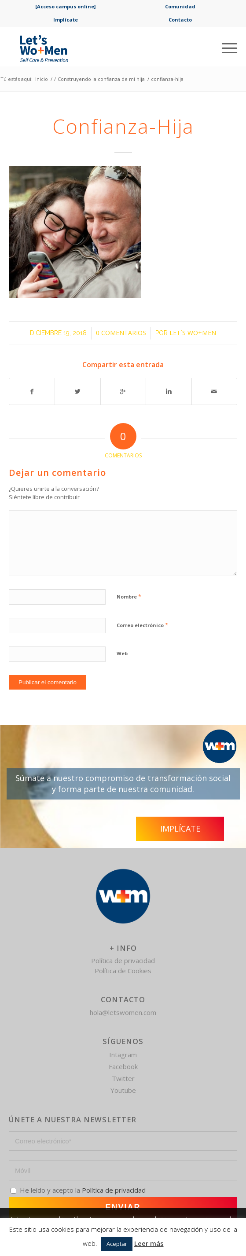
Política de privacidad (123, 960)
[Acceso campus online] (65, 6)
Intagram (123, 1054)
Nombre (129, 596)
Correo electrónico (142, 625)
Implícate (65, 19)
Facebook (123, 1066)
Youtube (123, 1090)
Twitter (123, 1078)
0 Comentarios (121, 333)
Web (122, 653)
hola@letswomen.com (123, 1012)
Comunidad (180, 6)
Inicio (41, 79)
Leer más (149, 1243)
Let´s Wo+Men (192, 333)
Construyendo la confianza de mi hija (101, 79)
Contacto (180, 19)
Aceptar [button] (116, 1244)
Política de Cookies (123, 970)
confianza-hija (123, 126)
